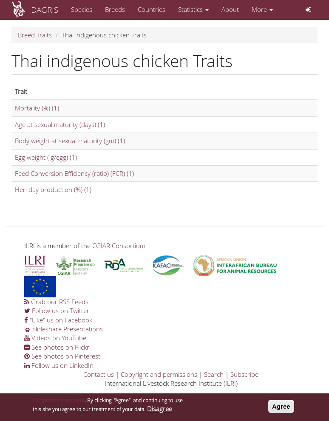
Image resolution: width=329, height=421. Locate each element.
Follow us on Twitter (56, 310)
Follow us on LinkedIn (59, 365)
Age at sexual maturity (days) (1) (60, 124)
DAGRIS (44, 9)
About (230, 9)
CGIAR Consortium (118, 245)
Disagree (159, 410)
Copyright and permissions (159, 374)
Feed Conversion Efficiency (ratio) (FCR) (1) (74, 173)
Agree (281, 407)
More (262, 9)
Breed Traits (35, 35)
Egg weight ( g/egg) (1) (46, 157)
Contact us (98, 374)
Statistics (193, 9)
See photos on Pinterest (62, 356)
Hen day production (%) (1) (53, 189)
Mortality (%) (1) (37, 108)
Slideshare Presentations (63, 329)
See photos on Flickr (56, 347)
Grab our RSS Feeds (56, 301)
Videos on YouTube (55, 337)
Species (81, 9)
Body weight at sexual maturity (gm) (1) (70, 140)
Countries (151, 9)
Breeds (115, 9)
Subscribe (244, 374)
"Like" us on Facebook (58, 320)
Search (214, 374)
